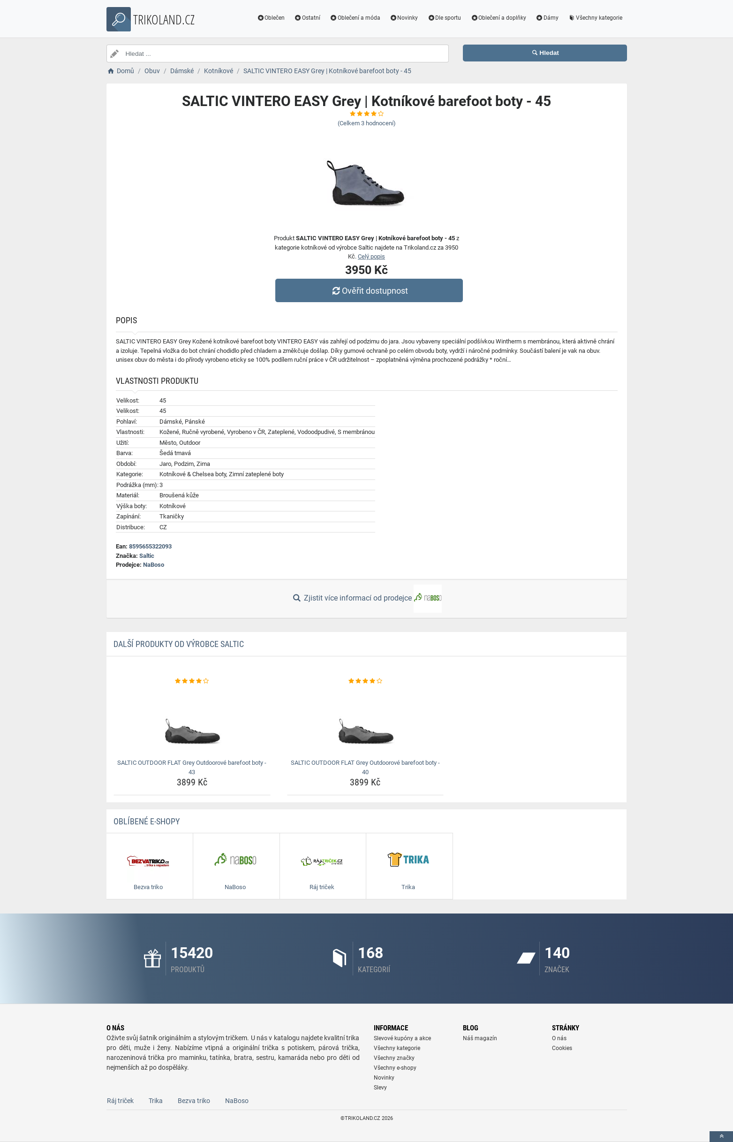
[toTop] (721, 1136)
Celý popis (371, 256)
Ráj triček (120, 1100)
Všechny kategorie (595, 18)
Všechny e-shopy (395, 1068)
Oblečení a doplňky (498, 18)
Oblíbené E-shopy (146, 821)
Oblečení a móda (355, 18)
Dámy (547, 18)
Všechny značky (394, 1058)
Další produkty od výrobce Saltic (178, 644)
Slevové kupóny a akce (402, 1038)
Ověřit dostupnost (369, 290)
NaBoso (153, 564)
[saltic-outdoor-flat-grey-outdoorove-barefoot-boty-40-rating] (365, 681)
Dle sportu (444, 18)
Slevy (380, 1087)
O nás (559, 1038)
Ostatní (307, 18)
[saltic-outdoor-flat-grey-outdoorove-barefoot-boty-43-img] (192, 720)
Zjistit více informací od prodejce (366, 599)
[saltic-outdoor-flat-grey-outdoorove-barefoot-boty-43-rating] (192, 681)
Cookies (562, 1048)
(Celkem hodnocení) (367, 123)
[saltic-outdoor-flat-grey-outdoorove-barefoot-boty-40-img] (365, 720)
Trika (156, 1100)
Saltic (146, 555)
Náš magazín (480, 1038)
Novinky (404, 18)
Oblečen (271, 18)
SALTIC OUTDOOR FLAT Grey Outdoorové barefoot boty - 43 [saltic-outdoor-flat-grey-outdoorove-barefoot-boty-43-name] (191, 767)
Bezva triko (194, 1100)
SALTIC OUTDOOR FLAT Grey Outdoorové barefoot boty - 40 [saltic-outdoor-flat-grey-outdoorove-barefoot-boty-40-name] (365, 767)
